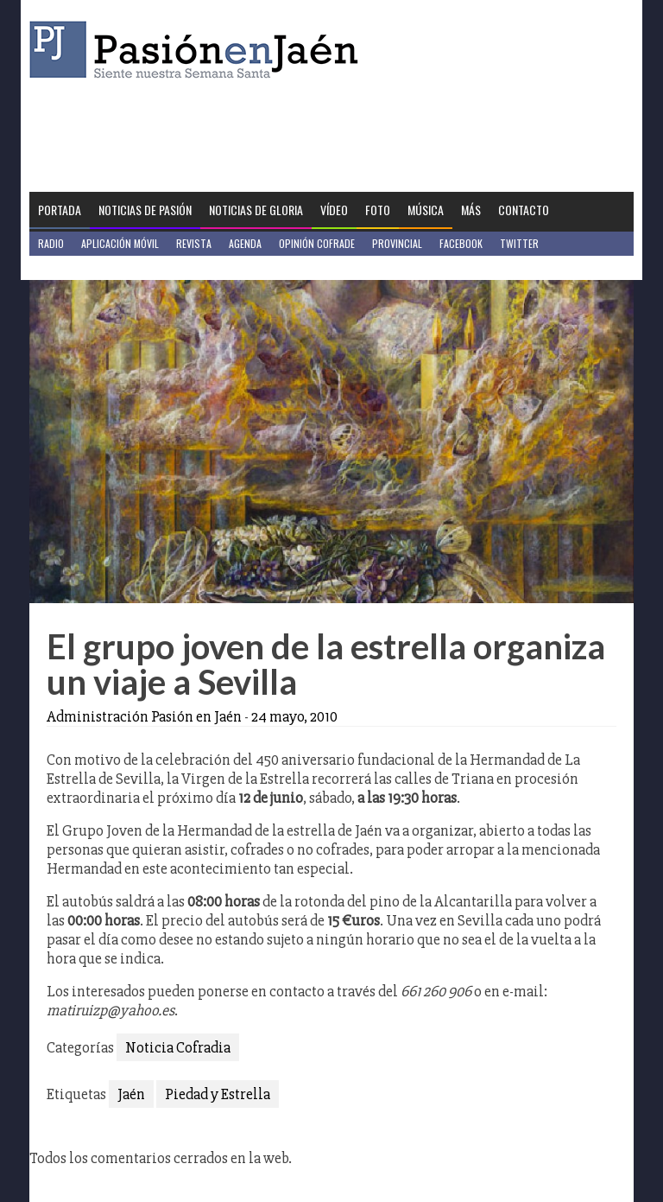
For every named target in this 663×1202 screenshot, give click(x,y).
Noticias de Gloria (256, 209)
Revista (194, 243)
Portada (59, 209)
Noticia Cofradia (177, 1047)
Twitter (519, 243)
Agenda (245, 243)
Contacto (523, 209)
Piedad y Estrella (217, 1093)
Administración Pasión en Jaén (144, 716)
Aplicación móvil (120, 243)
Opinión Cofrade (317, 243)
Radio (51, 243)
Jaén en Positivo (75, 267)
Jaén (131, 1093)
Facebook (461, 243)
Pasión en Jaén (198, 49)
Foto (377, 209)
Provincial (397, 243)
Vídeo (334, 209)
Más (471, 209)
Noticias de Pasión (145, 209)
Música (425, 209)
